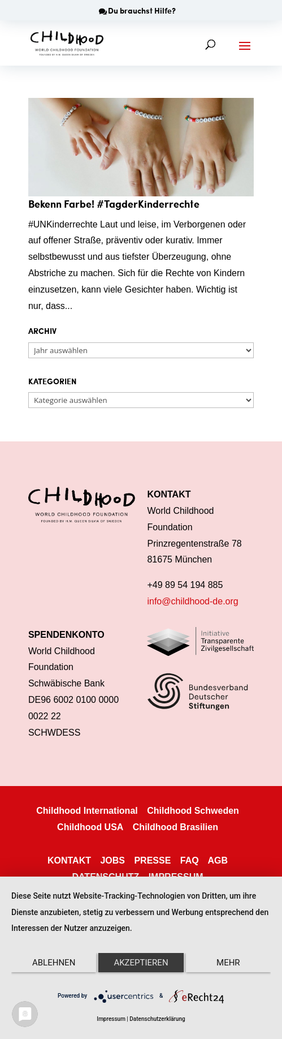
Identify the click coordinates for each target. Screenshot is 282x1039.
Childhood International (87, 810)
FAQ (189, 860)
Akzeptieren (141, 963)
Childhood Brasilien (175, 827)
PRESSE (152, 860)
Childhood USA (90, 827)
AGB (217, 860)
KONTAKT (69, 860)
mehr (228, 963)
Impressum (111, 1019)
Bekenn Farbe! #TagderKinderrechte (113, 203)
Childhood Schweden (193, 810)
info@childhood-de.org (192, 601)
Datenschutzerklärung (157, 1019)
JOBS (112, 860)
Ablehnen (53, 963)
